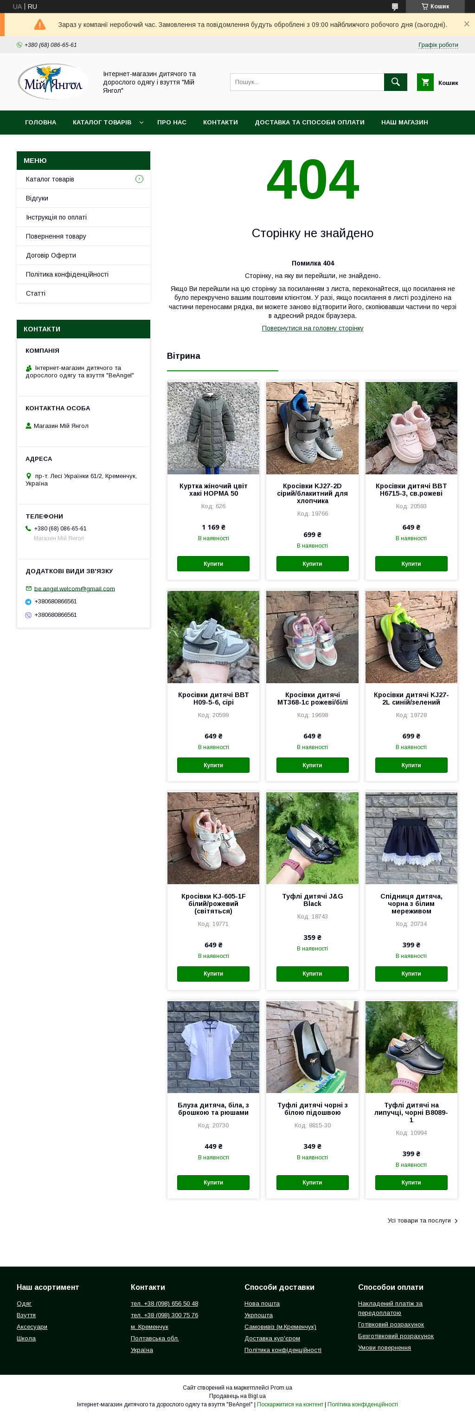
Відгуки (37, 198)
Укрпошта (258, 1315)
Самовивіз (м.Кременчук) (280, 1326)
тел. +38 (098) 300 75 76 (164, 1315)
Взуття (26, 1315)
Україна (142, 1349)
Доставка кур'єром (272, 1338)
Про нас (171, 122)
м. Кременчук (149, 1326)
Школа (26, 1338)
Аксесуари (32, 1326)
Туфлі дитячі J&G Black (312, 900)
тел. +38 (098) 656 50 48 (164, 1303)
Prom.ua (281, 1388)
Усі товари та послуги (419, 1220)
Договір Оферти (51, 255)
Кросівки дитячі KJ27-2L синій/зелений (411, 698)
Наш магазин (404, 122)
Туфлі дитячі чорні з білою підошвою (312, 1108)
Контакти (220, 122)
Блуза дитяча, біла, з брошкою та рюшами (213, 1108)
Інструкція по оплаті (56, 217)
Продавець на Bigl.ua (237, 1396)
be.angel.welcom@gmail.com (74, 588)
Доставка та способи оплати (310, 122)
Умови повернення (384, 1347)
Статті (35, 293)
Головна (40, 122)
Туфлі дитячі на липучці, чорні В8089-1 (411, 1112)
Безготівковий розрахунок (396, 1336)
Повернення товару (56, 236)
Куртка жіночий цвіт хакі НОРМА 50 (214, 489)
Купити (213, 564)
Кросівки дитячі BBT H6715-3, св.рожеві (411, 489)
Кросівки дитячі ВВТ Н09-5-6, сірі (213, 698)
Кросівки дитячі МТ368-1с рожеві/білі (312, 698)
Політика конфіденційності (67, 274)
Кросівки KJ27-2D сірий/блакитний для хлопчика (312, 493)
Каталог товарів (102, 122)
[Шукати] (395, 82)
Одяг (24, 1303)
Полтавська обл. (155, 1338)
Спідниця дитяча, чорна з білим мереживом (411, 904)
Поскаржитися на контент (290, 1404)
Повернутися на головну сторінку (313, 328)
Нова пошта (262, 1303)
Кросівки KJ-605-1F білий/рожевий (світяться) (213, 904)
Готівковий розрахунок (391, 1324)
